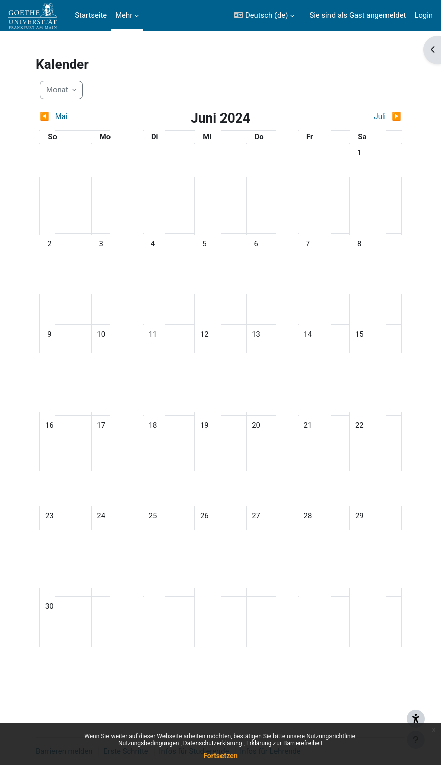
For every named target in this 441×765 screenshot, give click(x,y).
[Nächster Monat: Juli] (356, 116)
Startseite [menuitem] (91, 15)
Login (423, 15)
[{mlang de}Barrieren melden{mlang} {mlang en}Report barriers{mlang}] (416, 716)
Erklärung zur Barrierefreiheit (284, 743)
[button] (264, 15)
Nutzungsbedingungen (149, 743)
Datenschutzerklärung (213, 743)
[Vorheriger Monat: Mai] (84, 116)
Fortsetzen (220, 756)
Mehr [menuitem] (123, 15)
